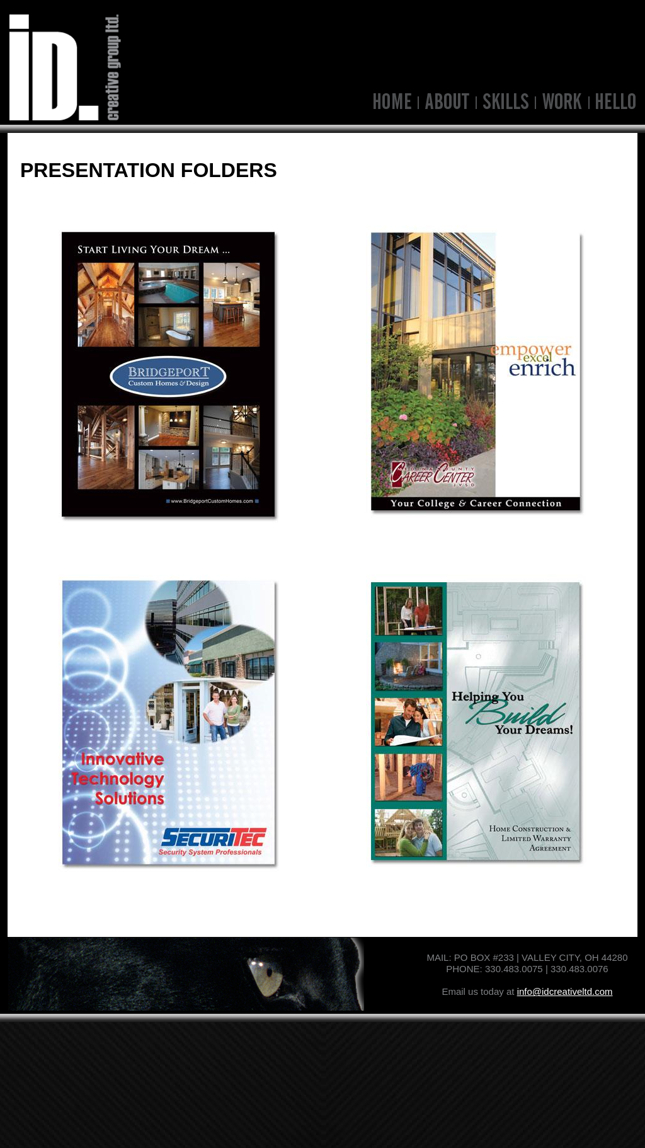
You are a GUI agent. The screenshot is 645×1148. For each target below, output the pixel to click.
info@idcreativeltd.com (565, 991)
